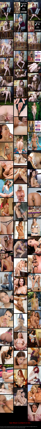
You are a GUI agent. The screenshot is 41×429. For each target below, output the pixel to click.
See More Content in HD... (20, 422)
